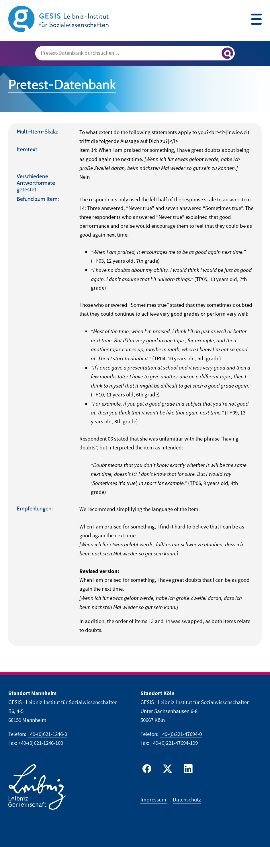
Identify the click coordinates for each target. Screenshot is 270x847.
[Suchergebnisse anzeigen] (227, 53)
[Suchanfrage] (127, 53)
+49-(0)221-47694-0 (181, 734)
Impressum (153, 799)
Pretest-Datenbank (62, 84)
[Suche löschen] (214, 53)
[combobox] (135, 53)
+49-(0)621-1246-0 (47, 734)
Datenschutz (187, 799)
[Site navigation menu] (256, 20)
